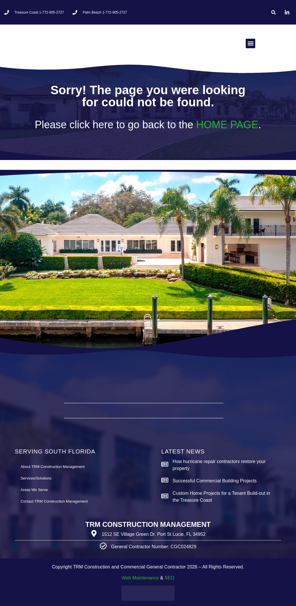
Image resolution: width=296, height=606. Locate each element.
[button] (273, 12)
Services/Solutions (36, 478)
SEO (169, 577)
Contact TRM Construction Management (54, 501)
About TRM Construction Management (53, 466)
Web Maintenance (140, 577)
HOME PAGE (227, 125)
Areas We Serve (34, 490)
